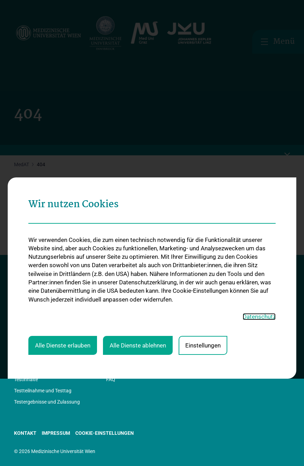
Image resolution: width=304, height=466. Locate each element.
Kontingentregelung (219, 302)
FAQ (110, 379)
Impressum (56, 433)
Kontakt (23, 349)
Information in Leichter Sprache (48, 303)
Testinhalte (26, 379)
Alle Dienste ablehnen (138, 242)
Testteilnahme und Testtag (42, 390)
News (20, 337)
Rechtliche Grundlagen (38, 326)
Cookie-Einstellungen (104, 433)
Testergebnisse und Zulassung (47, 402)
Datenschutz (259, 213)
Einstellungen (203, 242)
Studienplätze (213, 291)
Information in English (38, 315)
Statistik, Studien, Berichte (42, 292)
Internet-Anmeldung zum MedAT (141, 281)
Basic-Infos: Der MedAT (39, 281)
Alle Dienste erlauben (62, 242)
